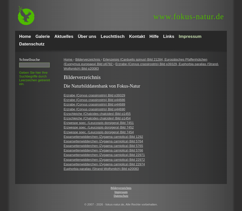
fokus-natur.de (188, 16)
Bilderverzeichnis (88, 59)
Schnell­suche (29, 59)
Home (68, 59)
